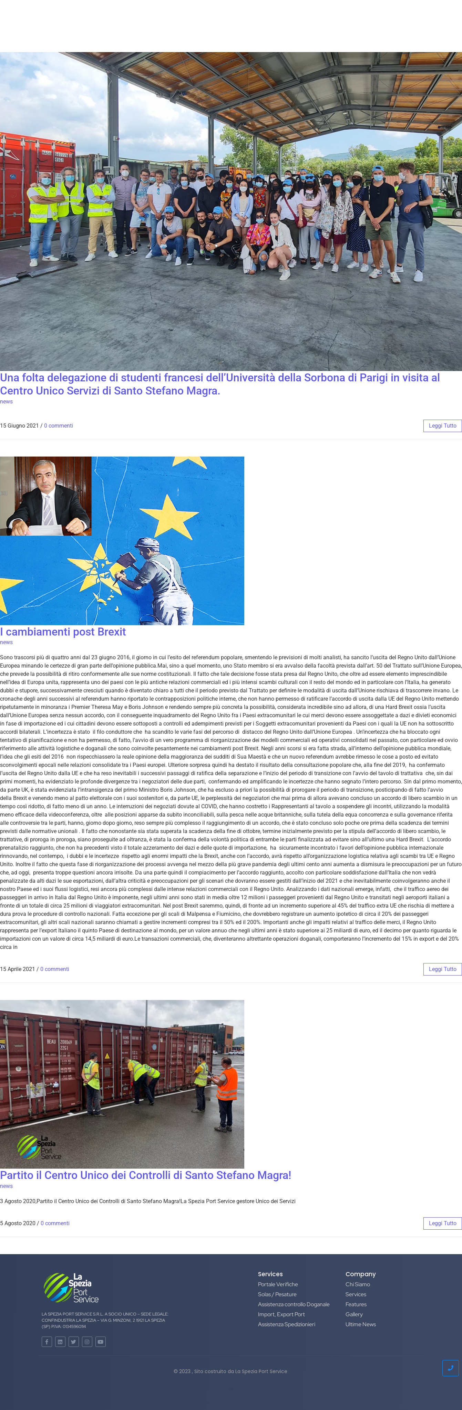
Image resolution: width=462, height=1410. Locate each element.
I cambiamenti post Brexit (63, 631)
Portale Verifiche (278, 1284)
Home (128, 18)
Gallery (354, 1314)
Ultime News (361, 1324)
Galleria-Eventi (204, 18)
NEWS (243, 18)
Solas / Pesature (277, 1294)
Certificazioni (281, 18)
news (6, 401)
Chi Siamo (159, 18)
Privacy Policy (330, 18)
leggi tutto (442, 425)
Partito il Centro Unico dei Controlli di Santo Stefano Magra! (145, 1175)
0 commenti (58, 425)
